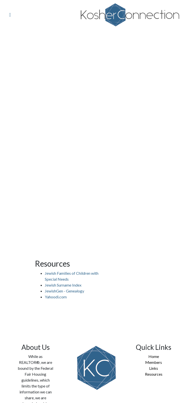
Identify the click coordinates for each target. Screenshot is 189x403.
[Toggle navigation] (9, 15)
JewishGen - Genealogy (64, 291)
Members (153, 362)
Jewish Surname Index (63, 285)
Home (153, 356)
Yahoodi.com (56, 296)
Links (153, 368)
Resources (153, 374)
